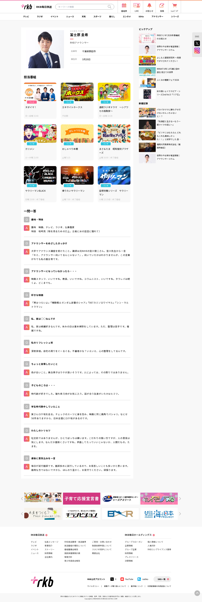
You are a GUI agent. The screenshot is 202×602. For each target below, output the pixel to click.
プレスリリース (131, 557)
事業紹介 (48, 545)
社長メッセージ (51, 541)
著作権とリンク (137, 586)
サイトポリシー (93, 586)
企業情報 (129, 545)
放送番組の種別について (75, 545)
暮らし (112, 16)
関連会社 (96, 553)
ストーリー (49, 549)
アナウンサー (157, 16)
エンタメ (127, 16)
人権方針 (151, 545)
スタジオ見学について (102, 549)
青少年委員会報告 (72, 560)
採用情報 (48, 553)
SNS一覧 (162, 579)
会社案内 (48, 557)
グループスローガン (133, 541)
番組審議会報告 (71, 549)
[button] (22, 498)
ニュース (70, 16)
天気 (84, 16)
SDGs (141, 16)
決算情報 (129, 560)
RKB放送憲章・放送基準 (75, 541)
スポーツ (97, 16)
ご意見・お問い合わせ (102, 541)
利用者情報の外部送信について (159, 586)
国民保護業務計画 (72, 553)
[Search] (109, 7)
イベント (54, 16)
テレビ (26, 16)
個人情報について (155, 541)
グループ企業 (130, 549)
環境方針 (68, 557)
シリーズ (175, 16)
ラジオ (40, 16)
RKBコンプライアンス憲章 (159, 549)
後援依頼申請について (102, 545)
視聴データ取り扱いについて (115, 586)
